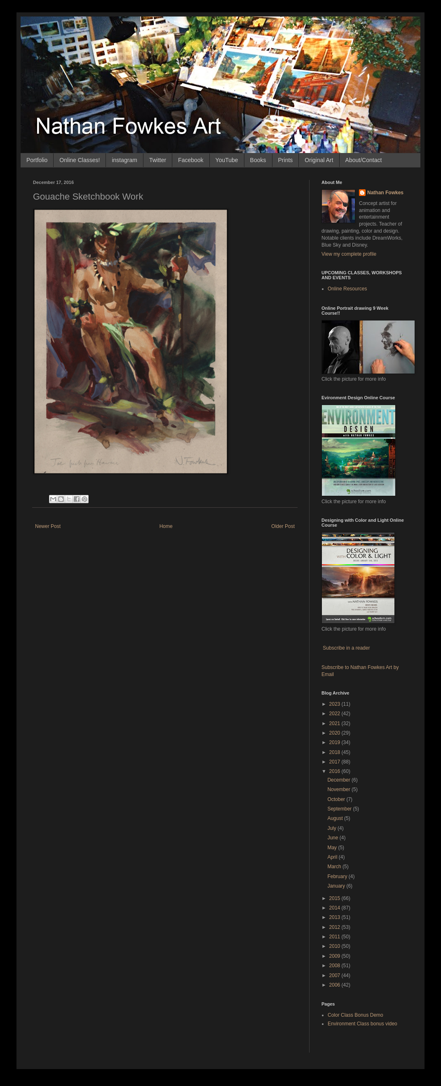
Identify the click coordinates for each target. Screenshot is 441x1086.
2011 (335, 937)
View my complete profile (348, 254)
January (336, 886)
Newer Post (48, 526)
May (332, 847)
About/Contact (363, 160)
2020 (335, 733)
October (336, 799)
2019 (335, 742)
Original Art (319, 160)
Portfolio (36, 160)
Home (166, 526)
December (339, 780)
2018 (335, 752)
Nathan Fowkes (385, 193)
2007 (335, 975)
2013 (335, 917)
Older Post (283, 526)
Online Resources (347, 289)
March (334, 866)
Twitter (157, 160)
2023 (335, 704)
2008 (335, 965)
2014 (335, 908)
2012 (335, 927)
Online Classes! (79, 160)
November (339, 789)
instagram (124, 160)
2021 (335, 723)
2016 (335, 771)
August (335, 818)
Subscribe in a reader (346, 648)
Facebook (190, 160)
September (340, 809)
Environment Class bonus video (362, 1024)
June (333, 838)
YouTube (227, 160)
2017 (335, 762)
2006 (335, 985)
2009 (335, 956)
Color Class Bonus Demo (355, 1015)
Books (258, 160)
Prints (285, 160)
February (337, 876)
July (332, 828)
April (332, 857)
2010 (335, 946)
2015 (335, 898)
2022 (335, 713)
